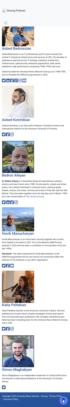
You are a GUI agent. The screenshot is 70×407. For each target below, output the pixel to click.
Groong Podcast (13, 11)
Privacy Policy (55, 396)
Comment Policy (10, 399)
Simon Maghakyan (17, 369)
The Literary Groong (35, 196)
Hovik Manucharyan (18, 233)
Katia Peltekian (14, 305)
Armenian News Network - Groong (32, 396)
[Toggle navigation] (5, 22)
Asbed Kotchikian (16, 120)
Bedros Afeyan (13, 175)
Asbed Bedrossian (16, 48)
